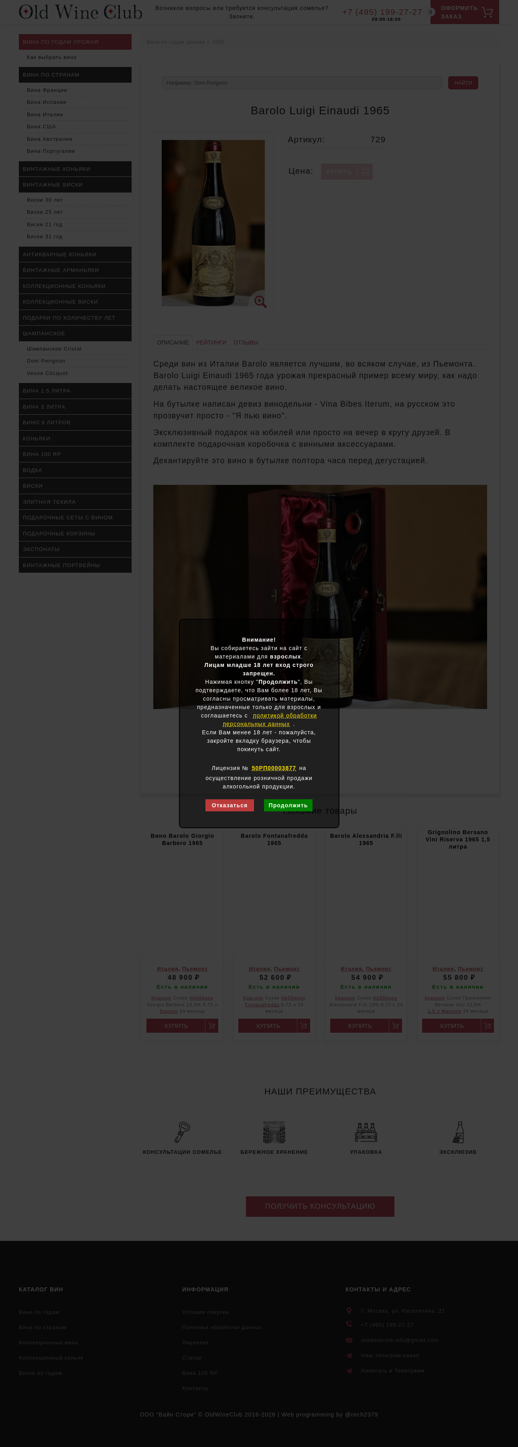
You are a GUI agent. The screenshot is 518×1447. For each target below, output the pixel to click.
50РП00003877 (274, 768)
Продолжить (288, 805)
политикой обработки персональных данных (270, 719)
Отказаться (230, 805)
